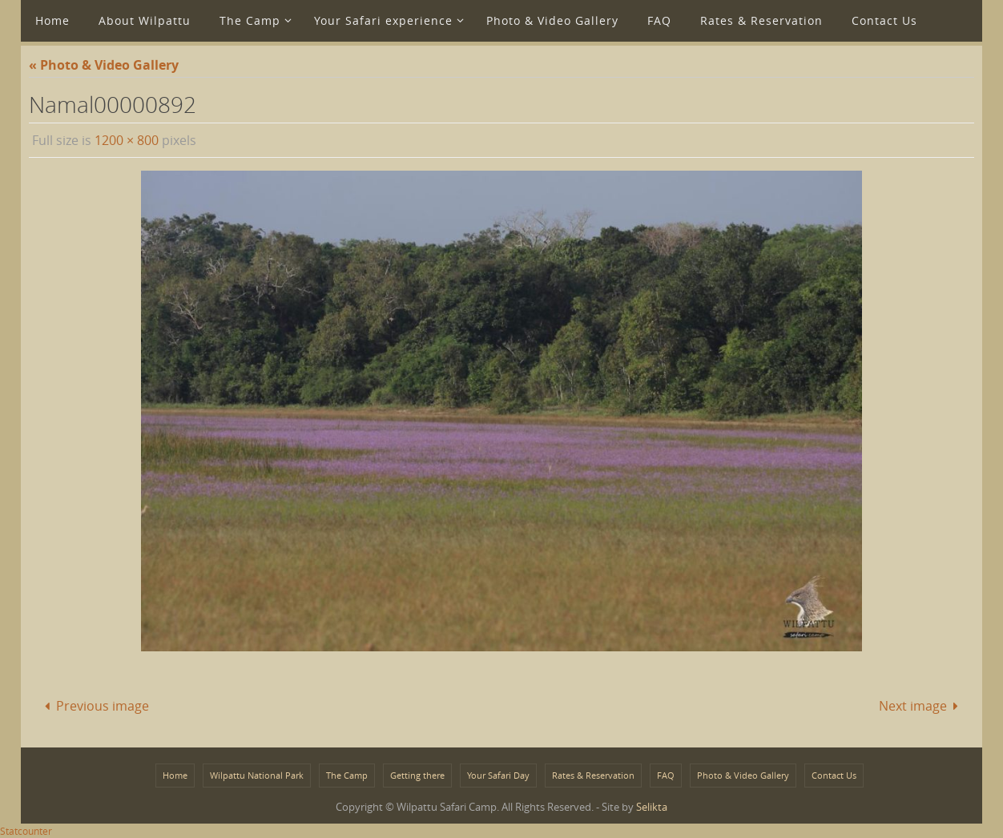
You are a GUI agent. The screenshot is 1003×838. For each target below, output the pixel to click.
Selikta (651, 807)
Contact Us (834, 775)
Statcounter (26, 830)
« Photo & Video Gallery (104, 65)
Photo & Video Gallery (743, 775)
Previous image (93, 706)
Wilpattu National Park (257, 775)
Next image (922, 706)
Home (175, 775)
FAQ (666, 775)
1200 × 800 (127, 140)
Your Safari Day (498, 775)
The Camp (347, 775)
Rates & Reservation (593, 775)
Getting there (417, 775)
